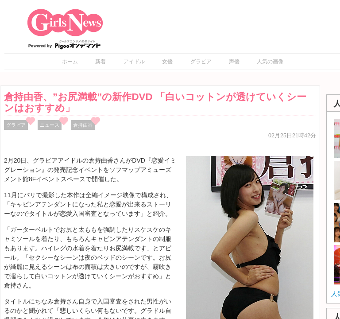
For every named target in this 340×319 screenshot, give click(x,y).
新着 (100, 61)
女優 (167, 61)
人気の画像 (270, 61)
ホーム (70, 61)
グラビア (201, 61)
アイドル (134, 61)
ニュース (49, 125)
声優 (234, 61)
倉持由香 (83, 125)
